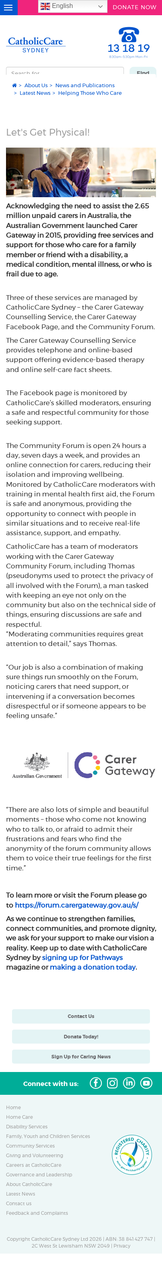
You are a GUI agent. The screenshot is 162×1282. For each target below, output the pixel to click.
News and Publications (85, 85)
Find (143, 73)
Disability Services (27, 1126)
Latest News (35, 93)
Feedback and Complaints (37, 1213)
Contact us (19, 1203)
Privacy (121, 1246)
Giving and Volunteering (34, 1155)
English (56, 6)
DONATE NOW (135, 6)
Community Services (30, 1146)
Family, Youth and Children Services (48, 1136)
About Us (36, 85)
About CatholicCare (29, 1184)
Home (13, 1107)
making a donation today (93, 967)
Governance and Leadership (39, 1174)
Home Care (19, 1117)
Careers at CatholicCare (33, 1165)
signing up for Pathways (82, 957)
